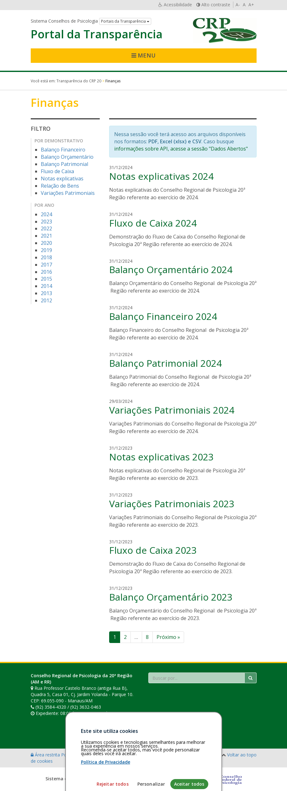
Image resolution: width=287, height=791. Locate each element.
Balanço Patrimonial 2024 (165, 363)
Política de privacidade (84, 755)
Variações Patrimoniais (68, 193)
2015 (46, 278)
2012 (46, 300)
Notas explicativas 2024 (161, 176)
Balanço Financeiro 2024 (163, 316)
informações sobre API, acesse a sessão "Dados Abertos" (181, 148)
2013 (46, 293)
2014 (46, 286)
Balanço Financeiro (63, 149)
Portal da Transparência (96, 34)
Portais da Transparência (125, 21)
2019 (46, 250)
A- (238, 5)
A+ (251, 5)
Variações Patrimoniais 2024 (171, 410)
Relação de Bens (60, 185)
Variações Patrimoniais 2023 (171, 503)
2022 (46, 228)
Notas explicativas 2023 (161, 456)
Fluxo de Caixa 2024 (153, 223)
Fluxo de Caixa (57, 171)
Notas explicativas (62, 178)
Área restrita (46, 755)
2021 (46, 235)
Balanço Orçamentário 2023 (170, 597)
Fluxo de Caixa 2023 (153, 550)
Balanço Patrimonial (64, 164)
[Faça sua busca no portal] (196, 678)
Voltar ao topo (242, 755)
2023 (46, 221)
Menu (143, 55)
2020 (46, 242)
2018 (46, 257)
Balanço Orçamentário (67, 156)
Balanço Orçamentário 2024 (170, 269)
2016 (46, 271)
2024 (46, 214)
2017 (46, 264)
